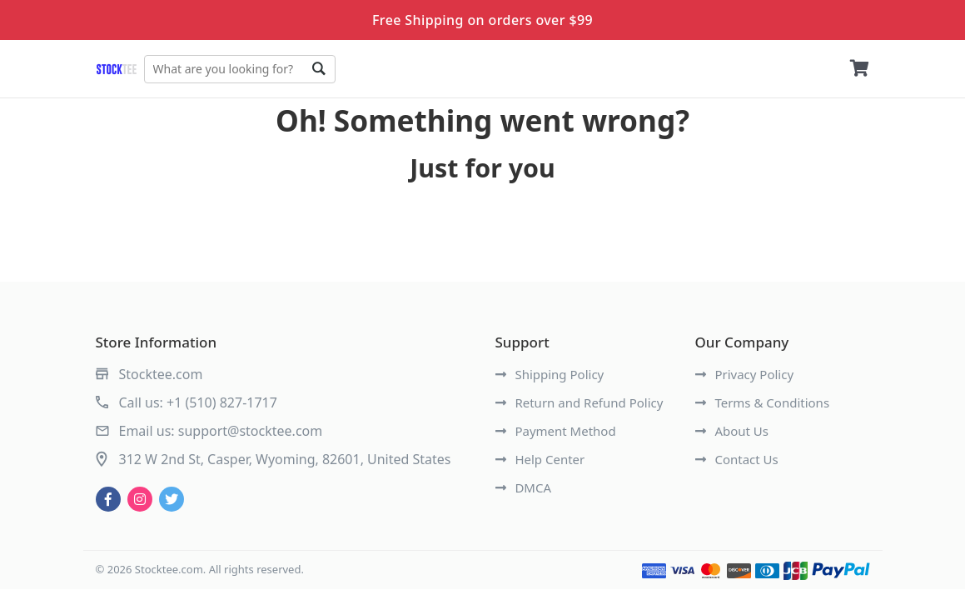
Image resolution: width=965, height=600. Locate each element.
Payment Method (555, 430)
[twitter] (171, 499)
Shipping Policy (549, 374)
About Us (732, 430)
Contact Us (736, 459)
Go (319, 69)
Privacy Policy (744, 374)
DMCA (523, 487)
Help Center (540, 459)
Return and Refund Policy (579, 402)
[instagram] (139, 499)
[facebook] (108, 499)
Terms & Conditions (762, 402)
